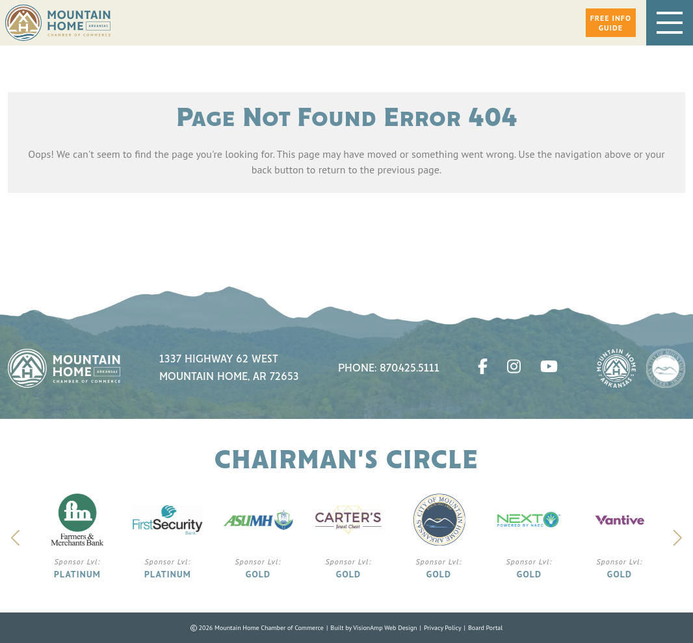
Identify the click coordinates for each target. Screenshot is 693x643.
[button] (611, 22)
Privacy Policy (443, 628)
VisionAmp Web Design (385, 628)
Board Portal (485, 628)
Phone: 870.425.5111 (388, 368)
